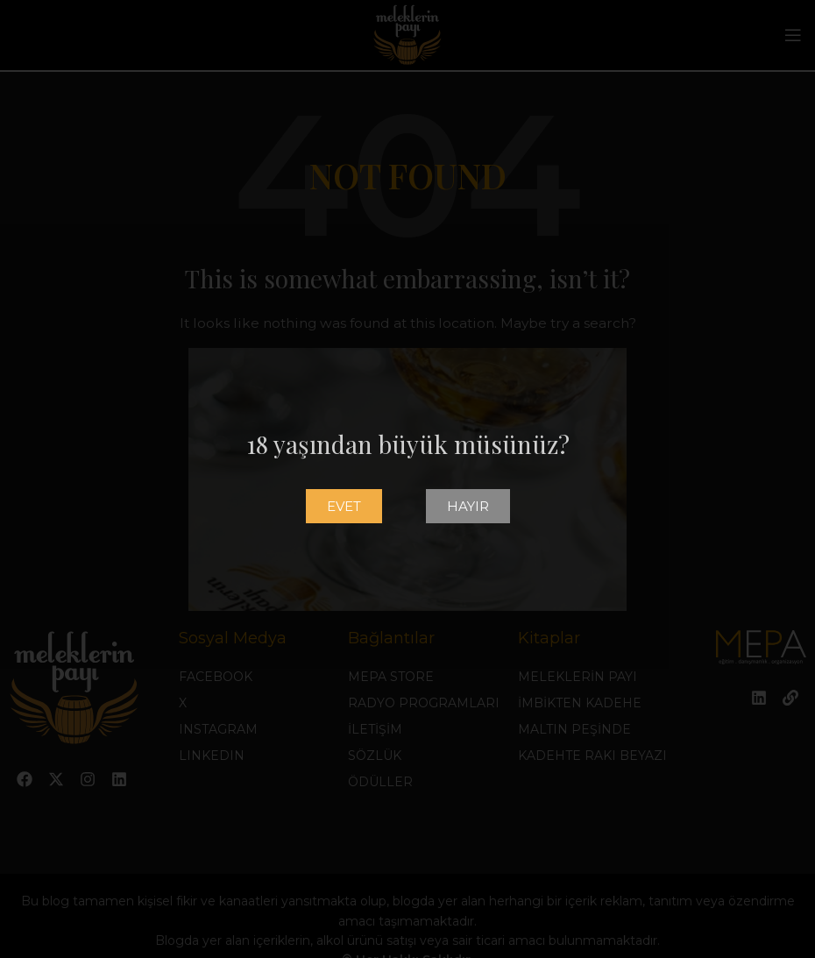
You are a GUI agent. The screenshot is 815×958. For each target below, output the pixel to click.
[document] (407, 479)
